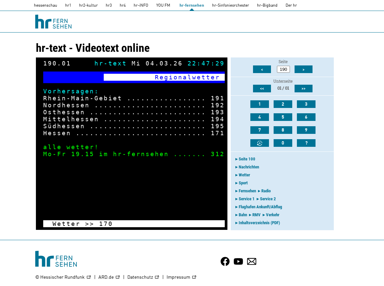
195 (218, 126)
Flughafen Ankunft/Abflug (260, 206)
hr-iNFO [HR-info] (141, 6)
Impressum (182, 277)
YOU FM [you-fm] (163, 6)
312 (218, 153)
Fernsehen (247, 190)
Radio (266, 190)
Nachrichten (249, 166)
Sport (243, 182)
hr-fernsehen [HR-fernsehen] (192, 6)
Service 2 (268, 198)
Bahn (243, 214)
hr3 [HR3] (109, 6)
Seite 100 (247, 158)
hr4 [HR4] (123, 6)
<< (262, 89)
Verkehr (272, 214)
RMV (256, 214)
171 (218, 133)
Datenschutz (143, 277)
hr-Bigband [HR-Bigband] (267, 6)
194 (218, 119)
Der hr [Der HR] (291, 6)
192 (218, 105)
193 (218, 112)
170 (106, 223)
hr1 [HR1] (68, 6)
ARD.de (109, 277)
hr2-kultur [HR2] (88, 6)
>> (89, 223)
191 (218, 98)
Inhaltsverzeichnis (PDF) (259, 222)
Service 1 (247, 198)
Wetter (244, 174)
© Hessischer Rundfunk (63, 277)
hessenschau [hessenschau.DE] (45, 6)
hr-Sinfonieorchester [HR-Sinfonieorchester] (230, 6)
